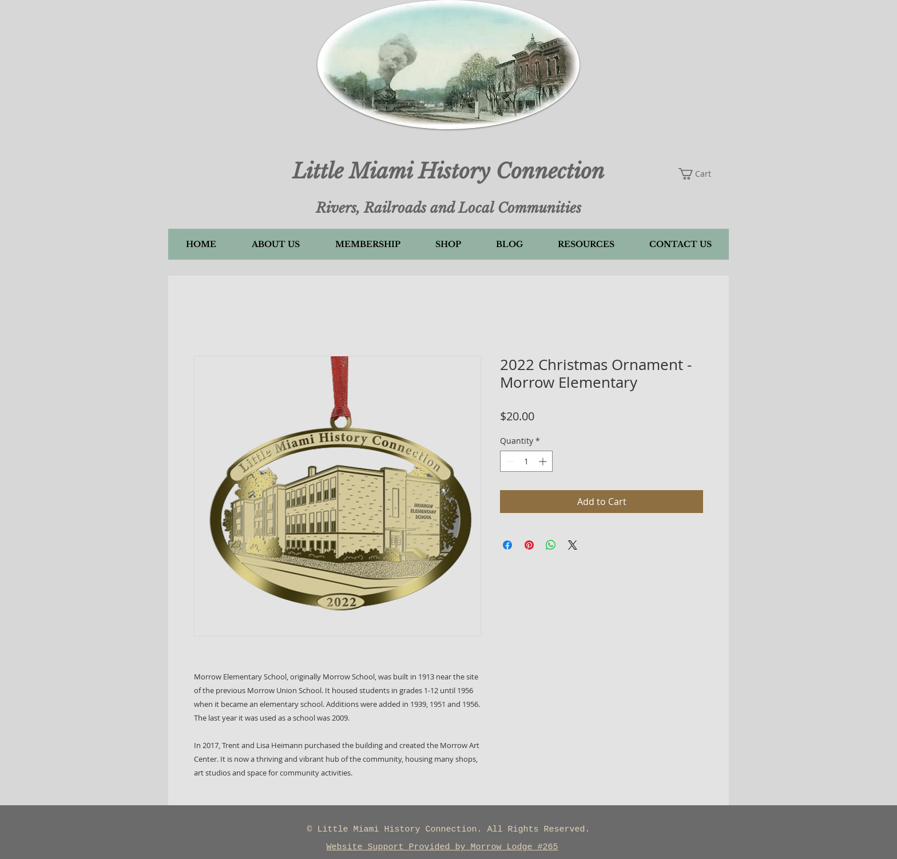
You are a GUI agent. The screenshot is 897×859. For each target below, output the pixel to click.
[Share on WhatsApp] (551, 545)
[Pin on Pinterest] (529, 545)
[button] (703, 139)
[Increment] (544, 461)
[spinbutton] (526, 461)
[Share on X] (573, 545)
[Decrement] (509, 461)
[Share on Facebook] (507, 545)
